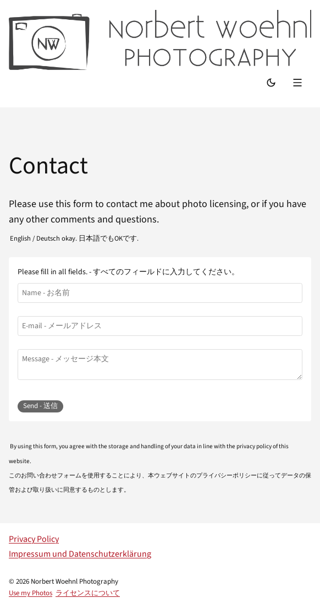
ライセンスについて (88, 593)
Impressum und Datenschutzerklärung (80, 554)
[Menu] (298, 83)
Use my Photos (30, 593)
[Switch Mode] (271, 83)
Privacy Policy (34, 539)
